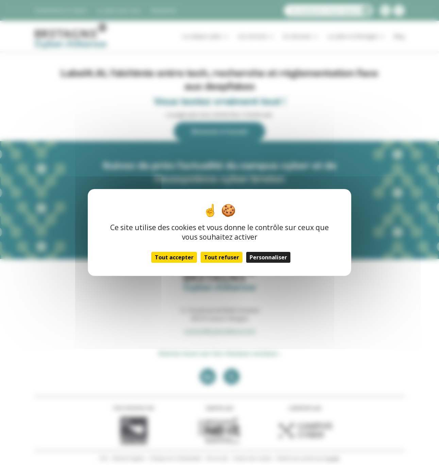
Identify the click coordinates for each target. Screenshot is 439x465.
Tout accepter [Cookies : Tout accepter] (174, 257)
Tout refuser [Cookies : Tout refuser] (221, 257)
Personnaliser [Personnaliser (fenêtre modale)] (268, 257)
